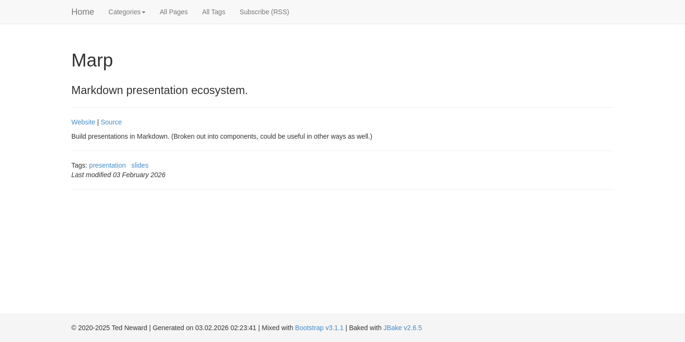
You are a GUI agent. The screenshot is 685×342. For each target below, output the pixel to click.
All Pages (174, 12)
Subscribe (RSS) (264, 12)
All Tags (213, 12)
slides (139, 165)
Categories (127, 12)
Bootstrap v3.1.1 (319, 328)
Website (83, 122)
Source (111, 122)
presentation (107, 165)
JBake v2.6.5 (402, 328)
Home (82, 12)
